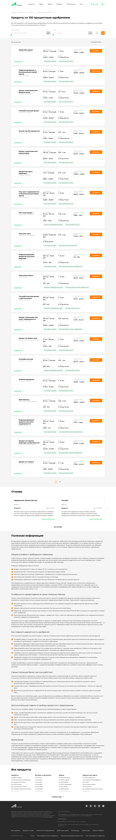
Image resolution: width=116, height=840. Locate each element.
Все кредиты (15, 830)
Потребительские (16, 777)
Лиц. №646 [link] (37, 340)
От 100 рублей (63, 786)
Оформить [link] (96, 50)
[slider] (31, 35)
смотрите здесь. (49, 816)
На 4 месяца (38, 784)
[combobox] (97, 42)
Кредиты (32, 4)
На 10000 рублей (64, 780)
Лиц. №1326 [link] (28, 132)
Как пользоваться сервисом (95, 836)
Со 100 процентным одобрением (21, 780)
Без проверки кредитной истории (21, 789)
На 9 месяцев (39, 791)
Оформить (96, 91)
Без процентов (87, 786)
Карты (42, 4)
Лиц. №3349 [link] (31, 214)
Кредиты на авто (28, 830)
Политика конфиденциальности (72, 836)
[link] (86, 806)
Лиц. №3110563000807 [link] (32, 401)
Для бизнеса (72, 4)
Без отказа (86, 782)
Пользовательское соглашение (47, 836)
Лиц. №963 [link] (28, 51)
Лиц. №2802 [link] (29, 361)
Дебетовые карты (63, 830)
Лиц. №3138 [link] (28, 320)
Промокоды (86, 830)
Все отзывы (58, 527)
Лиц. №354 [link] (29, 94)
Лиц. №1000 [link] (27, 154)
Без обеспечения (16, 784)
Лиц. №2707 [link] (28, 381)
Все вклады (75, 830)
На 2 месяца (38, 780)
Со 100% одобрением (65, 784)
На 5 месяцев (39, 786)
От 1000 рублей (63, 782)
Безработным (87, 791)
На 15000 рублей (64, 789)
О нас (32, 836)
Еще (82, 4)
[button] (94, 4)
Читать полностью (48, 519)
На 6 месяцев (39, 789)
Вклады (60, 4)
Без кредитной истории (18, 782)
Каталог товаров (98, 830)
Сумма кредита (15, 30)
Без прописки (15, 791)
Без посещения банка (89, 784)
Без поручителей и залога (18, 786)
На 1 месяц (38, 777)
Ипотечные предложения (45, 830)
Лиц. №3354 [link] (31, 463)
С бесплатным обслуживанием (91, 780)
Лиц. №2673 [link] (26, 75)
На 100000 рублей (64, 777)
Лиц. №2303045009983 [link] (28, 235)
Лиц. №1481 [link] (27, 175)
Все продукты (22, 12)
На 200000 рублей (64, 791)
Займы (51, 4)
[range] (31, 33)
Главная (13, 12)
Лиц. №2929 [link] (27, 300)
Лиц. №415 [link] (25, 277)
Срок (54, 30)
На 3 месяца (38, 782)
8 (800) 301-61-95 (62, 818)
